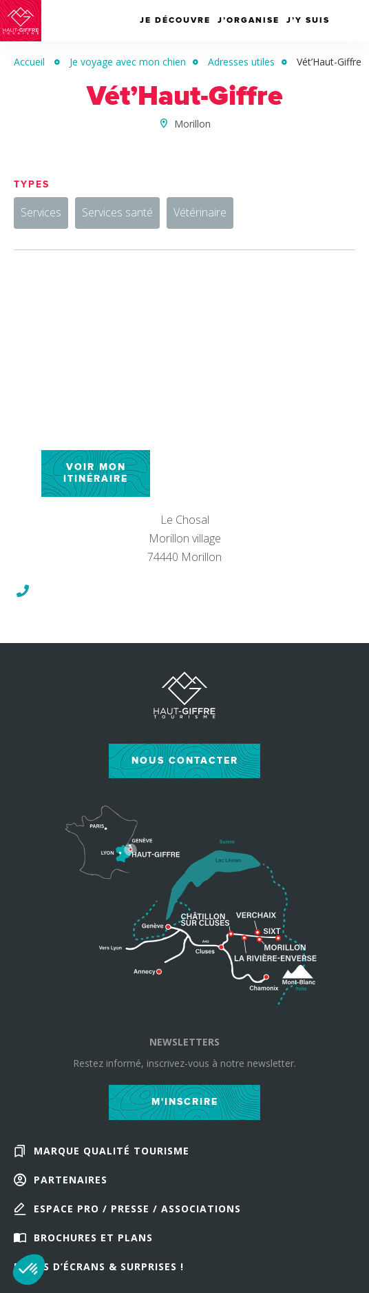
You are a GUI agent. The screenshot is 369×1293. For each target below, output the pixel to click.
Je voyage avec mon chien (128, 61)
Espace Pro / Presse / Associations (137, 1208)
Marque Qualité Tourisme (111, 1150)
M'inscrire (184, 1102)
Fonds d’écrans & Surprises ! (99, 1266)
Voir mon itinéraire (95, 473)
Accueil (29, 61)
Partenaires (70, 1179)
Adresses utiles (241, 61)
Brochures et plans (93, 1237)
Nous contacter (184, 760)
